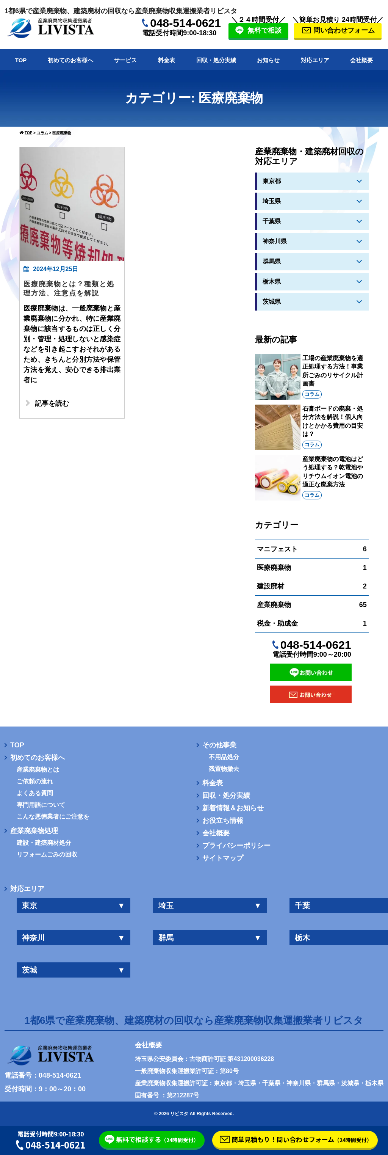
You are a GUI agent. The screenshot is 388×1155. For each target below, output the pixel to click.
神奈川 (73, 938)
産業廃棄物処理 (34, 830)
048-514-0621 (185, 23)
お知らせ (268, 60)
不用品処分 (224, 757)
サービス (125, 60)
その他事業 (219, 745)
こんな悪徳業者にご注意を (53, 817)
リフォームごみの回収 (47, 855)
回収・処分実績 (216, 60)
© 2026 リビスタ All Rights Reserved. (194, 1113)
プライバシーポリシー (236, 845)
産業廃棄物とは (38, 770)
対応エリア (315, 60)
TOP (21, 60)
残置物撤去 (224, 769)
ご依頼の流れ (35, 781)
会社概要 (361, 60)
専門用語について (41, 805)
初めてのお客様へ (70, 60)
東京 (73, 905)
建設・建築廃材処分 (44, 843)
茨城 (73, 970)
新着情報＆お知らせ (233, 808)
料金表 (166, 60)
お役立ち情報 (222, 820)
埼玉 (209, 905)
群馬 (209, 938)
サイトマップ (222, 858)
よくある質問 (35, 793)
